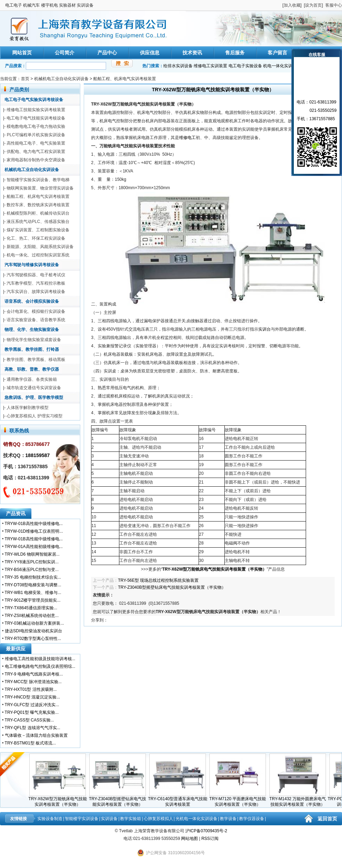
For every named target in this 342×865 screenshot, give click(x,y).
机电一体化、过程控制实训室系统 (38, 255)
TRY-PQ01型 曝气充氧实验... (32, 712)
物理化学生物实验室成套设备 (34, 339)
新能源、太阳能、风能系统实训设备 (40, 246)
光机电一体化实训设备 (196, 818)
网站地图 (189, 838)
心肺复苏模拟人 (158, 818)
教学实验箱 (130, 818)
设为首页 (313, 5)
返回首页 (327, 818)
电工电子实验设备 (245, 65)
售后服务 (235, 52)
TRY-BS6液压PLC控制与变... (32, 569)
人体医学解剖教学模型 (28, 407)
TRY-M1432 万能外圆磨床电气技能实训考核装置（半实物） (301, 799)
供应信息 (149, 52)
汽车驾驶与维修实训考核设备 (32, 264)
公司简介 (64, 52)
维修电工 (187, 137)
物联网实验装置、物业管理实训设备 (40, 188)
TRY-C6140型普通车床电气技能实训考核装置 (180, 799)
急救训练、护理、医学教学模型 (34, 397)
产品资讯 (15, 513)
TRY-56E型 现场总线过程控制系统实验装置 (158, 580)
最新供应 (15, 648)
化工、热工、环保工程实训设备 (36, 238)
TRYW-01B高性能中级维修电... (33, 523)
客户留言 (277, 52)
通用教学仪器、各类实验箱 (32, 379)
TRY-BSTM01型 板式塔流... (30, 743)
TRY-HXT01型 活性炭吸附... (31, 689)
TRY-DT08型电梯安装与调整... (33, 584)
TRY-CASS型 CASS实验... (29, 720)
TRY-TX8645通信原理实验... (31, 607)
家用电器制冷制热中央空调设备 (36, 159)
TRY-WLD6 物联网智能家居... (32, 554)
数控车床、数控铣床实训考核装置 (38, 204)
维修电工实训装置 (210, 65)
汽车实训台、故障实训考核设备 (36, 291)
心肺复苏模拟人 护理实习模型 (34, 416)
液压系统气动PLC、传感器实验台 (38, 221)
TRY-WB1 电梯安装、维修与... (33, 592)
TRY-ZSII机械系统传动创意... (32, 615)
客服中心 (333, 5)
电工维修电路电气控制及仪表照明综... (40, 666)
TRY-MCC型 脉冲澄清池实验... (33, 681)
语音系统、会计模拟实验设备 (32, 301)
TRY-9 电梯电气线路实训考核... (34, 674)
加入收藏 (292, 5)
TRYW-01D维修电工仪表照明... (34, 531)
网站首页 (22, 52)
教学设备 (228, 818)
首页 (25, 78)
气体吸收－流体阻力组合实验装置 (36, 735)
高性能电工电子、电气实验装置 (36, 143)
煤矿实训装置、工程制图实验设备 (38, 229)
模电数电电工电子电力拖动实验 (36, 126)
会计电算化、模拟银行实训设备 (36, 311)
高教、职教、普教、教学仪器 (32, 369)
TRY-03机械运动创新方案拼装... (34, 623)
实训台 (264, 329)
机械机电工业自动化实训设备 (61, 78)
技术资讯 (192, 52)
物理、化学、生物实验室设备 (32, 329)
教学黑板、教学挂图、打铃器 (32, 349)
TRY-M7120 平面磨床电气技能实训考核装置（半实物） (241, 799)
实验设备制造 (49, 818)
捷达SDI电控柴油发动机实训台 (33, 630)
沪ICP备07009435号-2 (206, 830)
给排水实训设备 (178, 65)
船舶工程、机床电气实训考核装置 (124, 78)
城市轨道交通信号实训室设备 (34, 387)
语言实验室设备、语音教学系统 (36, 319)
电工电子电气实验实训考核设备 (34, 99)
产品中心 (107, 52)
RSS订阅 (209, 838)
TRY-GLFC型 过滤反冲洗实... (32, 704)
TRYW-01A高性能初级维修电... (33, 546)
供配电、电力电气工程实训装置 (36, 151)
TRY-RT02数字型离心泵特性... (33, 638)
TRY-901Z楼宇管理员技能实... (32, 600)
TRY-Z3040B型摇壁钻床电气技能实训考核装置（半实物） (172, 587)
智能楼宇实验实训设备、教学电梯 (38, 179)
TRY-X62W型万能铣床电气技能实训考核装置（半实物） (60, 799)
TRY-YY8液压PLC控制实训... (32, 561)
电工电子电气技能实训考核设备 (36, 118)
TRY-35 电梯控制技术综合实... (33, 577)
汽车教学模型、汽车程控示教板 (36, 283)
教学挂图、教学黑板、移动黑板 (36, 359)
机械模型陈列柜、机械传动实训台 (38, 213)
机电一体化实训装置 (282, 65)
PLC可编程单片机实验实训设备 (36, 134)
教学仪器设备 (251, 818)
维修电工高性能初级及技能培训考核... (40, 658)
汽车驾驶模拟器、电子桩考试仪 (36, 274)
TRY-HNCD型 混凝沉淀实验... (32, 697)
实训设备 (109, 818)
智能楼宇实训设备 (81, 818)
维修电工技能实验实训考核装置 (36, 109)
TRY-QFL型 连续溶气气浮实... (32, 727)
